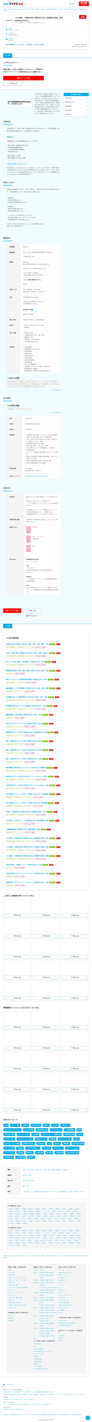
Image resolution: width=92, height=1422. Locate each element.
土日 (49, 1143)
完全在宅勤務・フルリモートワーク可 (43, 1351)
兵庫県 (58, 1216)
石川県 (25, 1213)
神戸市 (23, 1218)
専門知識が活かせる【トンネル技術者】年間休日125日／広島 (26, 706)
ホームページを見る (32, 561)
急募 (35, 1346)
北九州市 (11, 1223)
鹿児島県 (71, 1221)
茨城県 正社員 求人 (28, 1143)
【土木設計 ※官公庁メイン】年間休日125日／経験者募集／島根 (27, 820)
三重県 (11, 1216)
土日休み (55, 1125)
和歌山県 (72, 1216)
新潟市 (58, 1213)
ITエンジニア (12, 1295)
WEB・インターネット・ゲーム (17, 1292)
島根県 (36, 1218)
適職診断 (25, 1394)
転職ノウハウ (44, 1394)
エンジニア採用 (9, 1148)
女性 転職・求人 (37, 1404)
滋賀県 (38, 1216)
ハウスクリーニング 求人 (25, 1139)
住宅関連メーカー (63, 1277)
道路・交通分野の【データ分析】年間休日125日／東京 (23, 741)
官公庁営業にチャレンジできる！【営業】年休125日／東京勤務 (26, 803)
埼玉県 (17, 1211)
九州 (35, 1328)
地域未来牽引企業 (42, 1129)
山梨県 (45, 1213)
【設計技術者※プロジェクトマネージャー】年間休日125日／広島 (27, 873)
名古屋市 (31, 1216)
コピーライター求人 (65, 1139)
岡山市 (63, 1218)
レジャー (61, 1287)
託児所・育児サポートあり (76, 1191)
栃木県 (77, 1208)
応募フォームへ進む (23, 78)
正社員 (11, 1315)
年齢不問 (25, 1125)
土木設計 (43, 9)
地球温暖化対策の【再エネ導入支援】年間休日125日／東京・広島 (27, 670)
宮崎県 (64, 1221)
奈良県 (65, 1216)
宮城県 (37, 1208)
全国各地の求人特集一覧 (65, 1325)
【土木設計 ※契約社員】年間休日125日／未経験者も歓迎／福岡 (27, 847)
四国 (35, 1323)
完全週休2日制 (37, 1359)
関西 (35, 1307)
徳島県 (76, 1218)
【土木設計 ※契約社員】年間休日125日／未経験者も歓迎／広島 (27, 838)
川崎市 (75, 1211)
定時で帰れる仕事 (78, 1143)
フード (61, 1292)
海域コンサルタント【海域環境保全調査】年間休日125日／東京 (26, 679)
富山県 (18, 1213)
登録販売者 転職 (69, 1134)
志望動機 (39, 1392)
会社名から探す (63, 1320)
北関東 (36, 1280)
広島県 (49, 1218)
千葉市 (54, 1211)
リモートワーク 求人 (72, 1148)
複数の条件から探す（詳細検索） (67, 1323)
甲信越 (36, 1292)
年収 (19, 1394)
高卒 (60, 1340)
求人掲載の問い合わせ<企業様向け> (48, 1414)
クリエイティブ (13, 1290)
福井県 (32, 1213)
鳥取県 (29, 1218)
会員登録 (84, 3)
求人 (10, 1399)
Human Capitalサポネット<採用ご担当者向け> (71, 1414)
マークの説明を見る (56, 390)
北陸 (35, 1297)
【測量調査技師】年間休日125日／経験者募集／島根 (23, 829)
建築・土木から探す (13, 9)
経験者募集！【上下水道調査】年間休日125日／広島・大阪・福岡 (27, 688)
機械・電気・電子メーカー (65, 1272)
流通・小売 (62, 1290)
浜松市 (24, 1216)
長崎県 (44, 1221)
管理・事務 (12, 1275)
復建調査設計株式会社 (52, 9)
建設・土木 (26, 1186)
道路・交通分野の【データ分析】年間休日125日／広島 (23, 750)
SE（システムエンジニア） (13, 1129)
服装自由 (36, 1364)
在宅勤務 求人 (9, 1157)
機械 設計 (66, 1143)
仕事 (31, 1394)
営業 (10, 1270)
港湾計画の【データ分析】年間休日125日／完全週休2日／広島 (26, 732)
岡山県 (43, 1218)
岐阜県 (65, 1213)
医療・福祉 (12, 1282)
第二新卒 (49, 1152)
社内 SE (80, 1134)
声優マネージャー (41, 1139)
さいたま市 (46, 1211)
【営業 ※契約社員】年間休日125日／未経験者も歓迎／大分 (26, 812)
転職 (5, 1399)
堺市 (17, 1218)
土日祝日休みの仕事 (72, 1152)
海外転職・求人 (47, 1404)
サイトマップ (26, 1414)
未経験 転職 (59, 1152)
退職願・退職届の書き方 (10, 1394)
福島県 (57, 1208)
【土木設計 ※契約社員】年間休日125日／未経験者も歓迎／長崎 (27, 856)
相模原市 (11, 1213)
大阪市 (11, 1218)
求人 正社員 (46, 1148)
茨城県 (71, 1208)
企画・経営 (12, 1272)
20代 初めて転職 (9, 1134)
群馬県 (11, 1211)
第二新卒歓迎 (37, 1344)
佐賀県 (37, 1221)
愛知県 (78, 1213)
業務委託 (11, 1320)
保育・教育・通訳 (13, 1285)
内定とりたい (65, 1125)
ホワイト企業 (15, 1125)
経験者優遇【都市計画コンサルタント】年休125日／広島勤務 (26, 767)
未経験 (61, 1337)
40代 (6, 1125)
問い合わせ (34, 1414)
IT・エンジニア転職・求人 (10, 1404)
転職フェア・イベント (55, 1394)
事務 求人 (30, 1152)
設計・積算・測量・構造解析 (32, 9)
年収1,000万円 (36, 1125)
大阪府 (52, 1216)
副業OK (36, 1356)
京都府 (45, 1216)
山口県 (56, 1218)
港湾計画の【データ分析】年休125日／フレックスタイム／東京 (26, 776)
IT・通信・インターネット (65, 1270)
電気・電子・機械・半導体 (15, 1297)
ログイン (74, 4)
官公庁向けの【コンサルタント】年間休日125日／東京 (23, 723)
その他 (61, 1312)
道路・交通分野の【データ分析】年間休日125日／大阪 (23, 759)
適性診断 (45, 1392)
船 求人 (77, 1139)
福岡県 (31, 1221)
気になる (14, 83)
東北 (35, 1272)
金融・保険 (62, 1297)
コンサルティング (63, 1300)
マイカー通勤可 (38, 1366)
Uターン (52, 1392)
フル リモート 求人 (23, 1134)
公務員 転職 (39, 1152)
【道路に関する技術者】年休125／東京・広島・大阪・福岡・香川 (27, 644)
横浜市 (68, 1211)
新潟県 (38, 1213)
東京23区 (61, 1211)
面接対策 (36, 1394)
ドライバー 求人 (9, 1152)
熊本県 (50, 1221)
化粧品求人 (41, 1143)
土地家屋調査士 (69, 1129)
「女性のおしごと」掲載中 (30, 1191)
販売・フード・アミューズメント (17, 1277)
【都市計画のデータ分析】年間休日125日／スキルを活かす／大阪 (27, 785)
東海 (35, 1300)
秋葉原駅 (25, 1180)
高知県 (24, 1221)
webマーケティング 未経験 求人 (51, 1134)
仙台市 (64, 1208)
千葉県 (24, 1211)
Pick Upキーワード (17, 1399)
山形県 (50, 1208)
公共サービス (12, 1307)
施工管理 (20, 1152)
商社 (60, 1282)
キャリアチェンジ (56, 1129)
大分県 (57, 1221)
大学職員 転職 (21, 1157)
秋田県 (44, 1208)
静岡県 (72, 1213)
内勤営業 (52, 1139)
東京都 (25, 1175)
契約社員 (11, 1318)
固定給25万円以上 (44, 1191)
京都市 (79, 1216)
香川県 (11, 1221)
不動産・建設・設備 (64, 1302)
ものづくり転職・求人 (24, 1404)
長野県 (52, 1213)
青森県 (24, 1208)
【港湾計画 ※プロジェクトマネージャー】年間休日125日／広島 (27, 882)
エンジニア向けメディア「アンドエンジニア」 (74, 1394)
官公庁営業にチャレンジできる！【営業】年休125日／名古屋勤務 (27, 794)
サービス (61, 1285)
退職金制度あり (38, 1361)
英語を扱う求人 (20, 1409)
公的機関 (61, 1310)
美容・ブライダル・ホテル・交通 (17, 1280)
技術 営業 (35, 1134)
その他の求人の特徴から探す (41, 1369)
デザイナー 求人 (9, 1139)
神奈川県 (38, 1211)
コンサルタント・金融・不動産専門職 (18, 1287)
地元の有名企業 (29, 1129)
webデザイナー (58, 1148)
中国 (35, 1316)
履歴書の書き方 (8, 1392)
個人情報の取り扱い (16, 1414)
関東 (79, 1129)
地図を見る (30, 572)
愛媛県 (17, 1221)
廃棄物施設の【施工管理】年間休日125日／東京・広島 (23, 714)
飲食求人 (57, 1143)
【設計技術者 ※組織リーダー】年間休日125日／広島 (23, 864)
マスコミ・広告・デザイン (65, 1295)
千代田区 (29, 1175)
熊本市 (25, 1223)
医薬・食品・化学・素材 (15, 1302)
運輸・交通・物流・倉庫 (65, 1305)
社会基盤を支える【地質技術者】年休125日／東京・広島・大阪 (26, 697)
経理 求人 (31, 1157)
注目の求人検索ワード (33, 1148)
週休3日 (46, 1125)
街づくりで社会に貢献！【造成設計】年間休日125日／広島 (25, 662)
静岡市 (17, 1216)
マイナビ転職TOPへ (10, 1384)
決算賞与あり (64, 1191)
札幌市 (17, 1208)
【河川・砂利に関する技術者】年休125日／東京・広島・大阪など (27, 653)
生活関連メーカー (63, 1280)
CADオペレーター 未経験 (12, 1143)
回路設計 (20, 1148)
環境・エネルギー (63, 1307)
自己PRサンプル (30, 1392)
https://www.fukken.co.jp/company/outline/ (37, 476)
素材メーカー (62, 1275)
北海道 (11, 1208)
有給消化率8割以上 (39, 1349)
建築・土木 (22, 9)
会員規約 (6, 1414)
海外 (35, 1338)
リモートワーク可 (55, 1191)
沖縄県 (78, 1221)
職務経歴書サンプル (19, 1392)
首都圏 (36, 1282)
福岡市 (18, 1223)
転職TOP (5, 9)
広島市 (69, 1218)
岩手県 (31, 1208)
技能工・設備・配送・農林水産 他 (17, 1305)
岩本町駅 (31, 1180)
